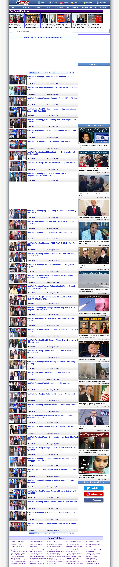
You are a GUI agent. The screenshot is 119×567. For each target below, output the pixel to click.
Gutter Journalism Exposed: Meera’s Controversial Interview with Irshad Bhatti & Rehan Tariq (32, 21)
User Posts (59, 7)
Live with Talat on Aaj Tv (91, 561)
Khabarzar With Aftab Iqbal (36, 543)
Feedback (103, 7)
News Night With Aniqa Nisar (74, 541)
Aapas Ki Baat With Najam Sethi (74, 553)
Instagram (65, 2)
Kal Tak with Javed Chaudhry (55, 544)
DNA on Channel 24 (53, 563)
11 (61, 72)
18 (70, 72)
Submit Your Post (72, 7)
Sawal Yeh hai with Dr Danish (74, 556)
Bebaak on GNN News (91, 558)
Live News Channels (89, 7)
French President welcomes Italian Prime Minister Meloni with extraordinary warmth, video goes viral (16, 21)
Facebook (54, 2)
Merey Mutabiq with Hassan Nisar (19, 559)
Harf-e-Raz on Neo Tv (35, 561)
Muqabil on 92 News (16, 544)
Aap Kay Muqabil (90, 551)
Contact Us (77, 2)
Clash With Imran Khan (54, 543)
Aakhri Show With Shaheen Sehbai (57, 556)
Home (14, 7)
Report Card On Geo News (73, 549)
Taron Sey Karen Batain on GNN (93, 549)
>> (73, 72)
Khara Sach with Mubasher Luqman (55, 546)
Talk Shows (25, 7)
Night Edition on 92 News (36, 551)
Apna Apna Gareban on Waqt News (93, 541)
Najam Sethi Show (34, 546)
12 (64, 72)
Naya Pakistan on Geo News (55, 561)
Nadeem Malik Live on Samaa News (74, 560)
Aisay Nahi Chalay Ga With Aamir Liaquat (75, 546)
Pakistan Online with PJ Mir (92, 563)
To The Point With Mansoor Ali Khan (37, 563)
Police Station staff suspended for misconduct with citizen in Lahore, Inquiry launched (63, 21)
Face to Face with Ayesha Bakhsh (38, 549)
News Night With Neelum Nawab (93, 544)
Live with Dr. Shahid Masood (18, 541)
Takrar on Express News (73, 561)
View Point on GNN (15, 558)
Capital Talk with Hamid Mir (17, 556)
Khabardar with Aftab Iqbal (36, 541)
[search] (42, 32)
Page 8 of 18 (32, 72)
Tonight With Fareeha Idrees (55, 554)
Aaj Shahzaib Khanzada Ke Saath (38, 558)
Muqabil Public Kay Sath (91, 556)
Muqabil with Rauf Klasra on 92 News (93, 553)
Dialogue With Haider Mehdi (17, 554)
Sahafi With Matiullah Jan (36, 553)
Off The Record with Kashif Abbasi (19, 551)
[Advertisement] (43, 56)
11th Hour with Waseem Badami (56, 559)
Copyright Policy (103, 2)
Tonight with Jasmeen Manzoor (74, 554)
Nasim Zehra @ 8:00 (72, 551)
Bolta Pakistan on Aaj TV (91, 559)
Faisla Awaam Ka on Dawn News (75, 563)
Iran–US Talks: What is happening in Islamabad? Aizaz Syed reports (48, 21)
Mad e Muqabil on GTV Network (18, 543)
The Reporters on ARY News (18, 553)
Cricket (48, 7)
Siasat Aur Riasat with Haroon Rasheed (18, 550)
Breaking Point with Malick (92, 554)
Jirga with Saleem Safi (54, 553)
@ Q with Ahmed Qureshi (73, 544)
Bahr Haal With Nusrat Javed (92, 548)
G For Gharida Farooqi (72, 548)
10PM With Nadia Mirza (72, 558)
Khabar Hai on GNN (16, 548)
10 (58, 72)
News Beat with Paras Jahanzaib (56, 551)
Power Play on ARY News (36, 544)
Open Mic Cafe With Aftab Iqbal (18, 563)
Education (51, 558)
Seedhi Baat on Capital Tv (92, 543)
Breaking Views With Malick (17, 546)
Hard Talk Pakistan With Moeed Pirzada (43, 37)
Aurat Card (88, 546)
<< (38, 72)
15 (67, 72)
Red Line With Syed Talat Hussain (38, 548)
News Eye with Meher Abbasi (55, 549)
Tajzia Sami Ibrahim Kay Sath (37, 556)
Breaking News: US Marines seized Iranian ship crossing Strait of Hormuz (95, 21)
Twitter (42, 2)
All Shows (37, 7)
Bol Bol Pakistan (33, 559)
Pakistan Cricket (52, 548)
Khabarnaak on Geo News (36, 554)
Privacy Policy (89, 2)
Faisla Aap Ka (52, 541)
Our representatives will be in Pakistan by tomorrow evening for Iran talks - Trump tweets (79, 21)
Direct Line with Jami (72, 543)
